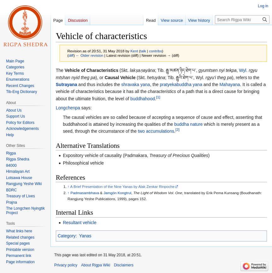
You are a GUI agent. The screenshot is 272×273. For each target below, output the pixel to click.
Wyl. (243, 70)
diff (71, 55)
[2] (178, 130)
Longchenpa (68, 107)
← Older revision (89, 55)
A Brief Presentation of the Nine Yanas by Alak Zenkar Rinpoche (122, 186)
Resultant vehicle (79, 222)
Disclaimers (123, 265)
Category (67, 235)
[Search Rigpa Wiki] (242, 19)
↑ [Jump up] (68, 186)
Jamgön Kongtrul (117, 193)
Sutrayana (66, 84)
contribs (155, 51)
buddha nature (188, 124)
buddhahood (142, 98)
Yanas (85, 235)
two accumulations (156, 131)
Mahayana (229, 84)
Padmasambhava (84, 193)
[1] (158, 97)
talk (143, 51)
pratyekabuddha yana (181, 84)
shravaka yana (135, 84)
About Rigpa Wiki (95, 265)
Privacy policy (65, 265)
